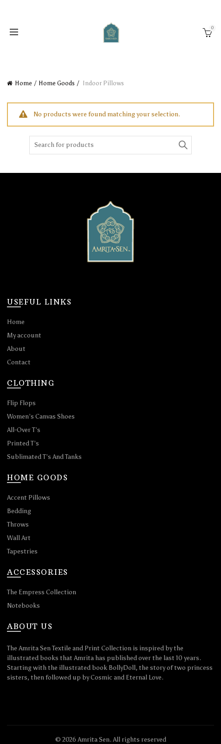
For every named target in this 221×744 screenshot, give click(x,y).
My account (24, 335)
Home (23, 83)
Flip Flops (21, 403)
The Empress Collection (41, 592)
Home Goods (57, 83)
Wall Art (19, 538)
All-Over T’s (23, 430)
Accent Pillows (28, 498)
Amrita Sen (94, 740)
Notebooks (23, 606)
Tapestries (22, 551)
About (16, 349)
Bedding (19, 511)
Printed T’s (23, 443)
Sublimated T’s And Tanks (44, 457)
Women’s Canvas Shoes (41, 416)
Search (182, 145)
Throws (18, 524)
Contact (19, 362)
